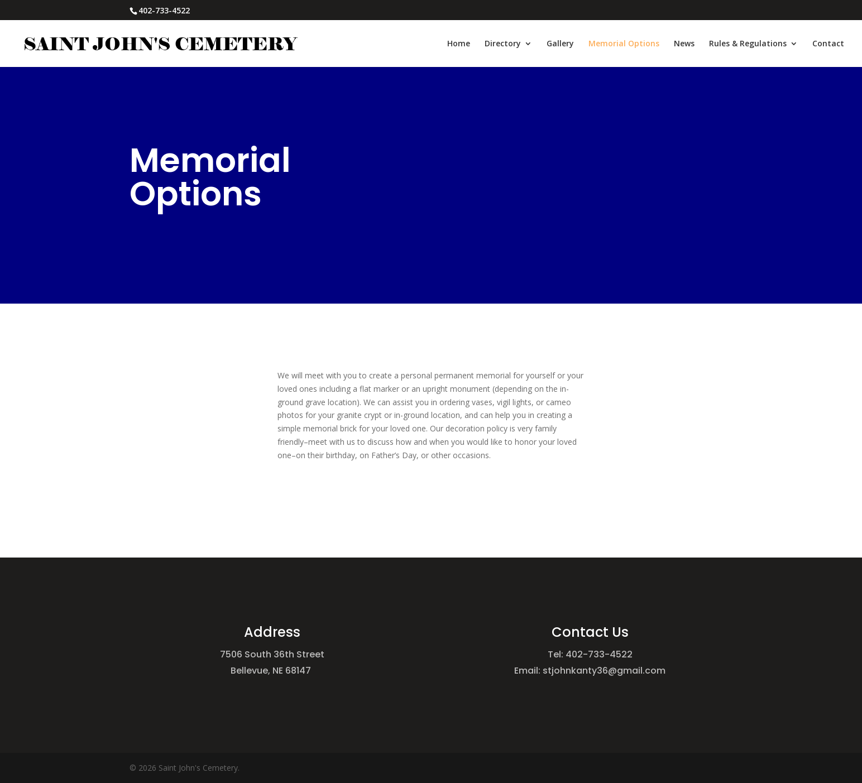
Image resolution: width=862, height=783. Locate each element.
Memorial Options (623, 44)
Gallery (560, 44)
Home (458, 44)
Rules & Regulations (748, 44)
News (684, 44)
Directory (503, 44)
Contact (828, 44)
